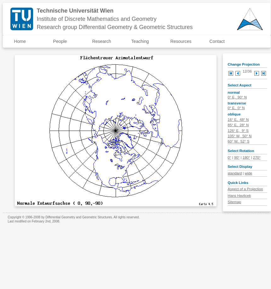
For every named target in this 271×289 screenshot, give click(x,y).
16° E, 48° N (238, 119)
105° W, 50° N (240, 136)
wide (248, 173)
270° (257, 157)
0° (229, 157)
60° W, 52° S (239, 141)
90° (236, 157)
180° (246, 157)
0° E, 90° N (237, 97)
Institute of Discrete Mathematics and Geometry (97, 19)
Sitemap (234, 202)
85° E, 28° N (238, 125)
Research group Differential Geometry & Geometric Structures (115, 27)
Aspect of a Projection (245, 189)
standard (235, 173)
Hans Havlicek (239, 196)
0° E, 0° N (236, 108)
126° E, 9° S (238, 131)
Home (20, 41)
